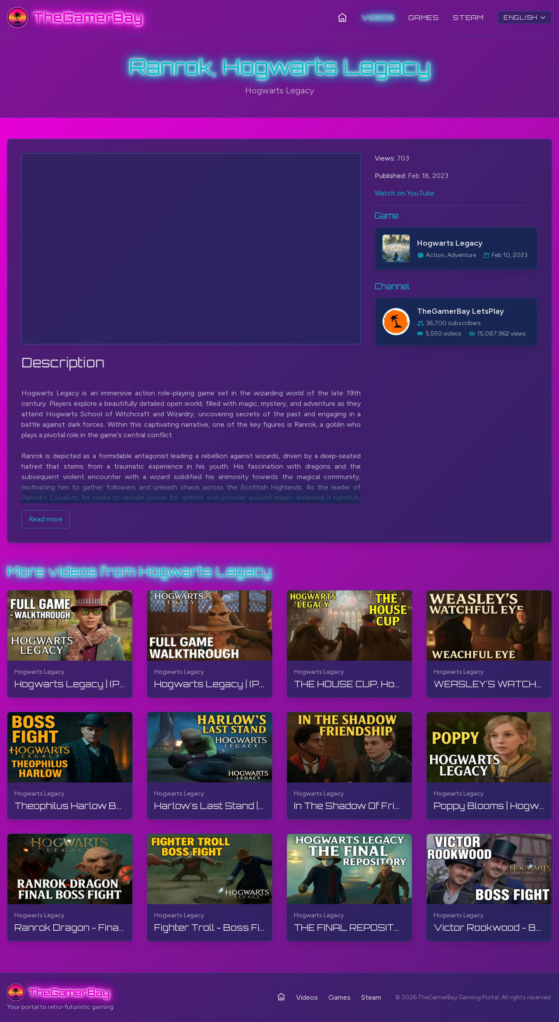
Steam (468, 17)
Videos (378, 17)
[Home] (342, 17)
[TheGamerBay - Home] (75, 17)
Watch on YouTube (405, 193)
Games (423, 17)
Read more (45, 519)
